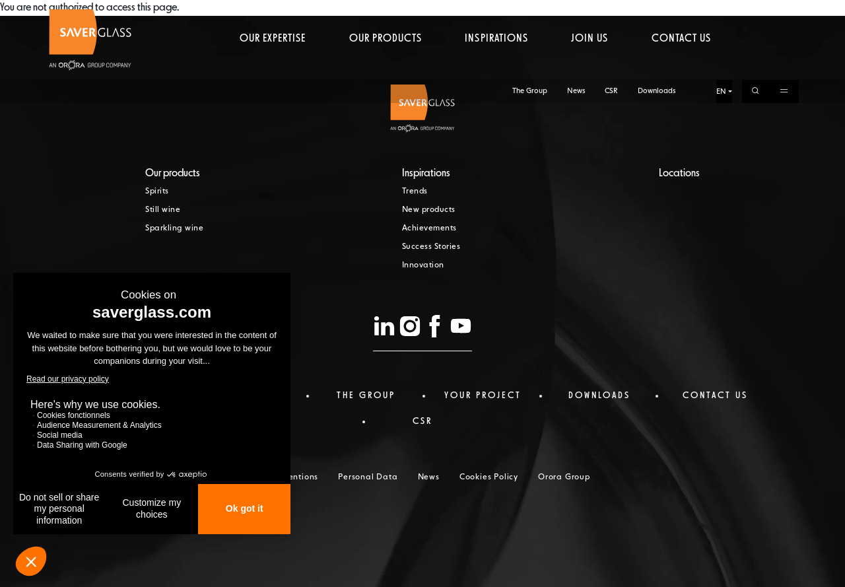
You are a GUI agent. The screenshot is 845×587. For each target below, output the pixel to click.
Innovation (423, 265)
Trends (415, 191)
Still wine (162, 210)
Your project (483, 395)
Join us (589, 62)
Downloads (656, 11)
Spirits (157, 191)
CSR (611, 11)
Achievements (429, 228)
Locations (679, 173)
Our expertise (273, 62)
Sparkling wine (174, 228)
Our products (385, 62)
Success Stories (431, 247)
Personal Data (367, 477)
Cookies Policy (488, 477)
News (576, 11)
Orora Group (564, 477)
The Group (529, 11)
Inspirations (496, 62)
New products (429, 210)
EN (721, 12)
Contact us (681, 62)
